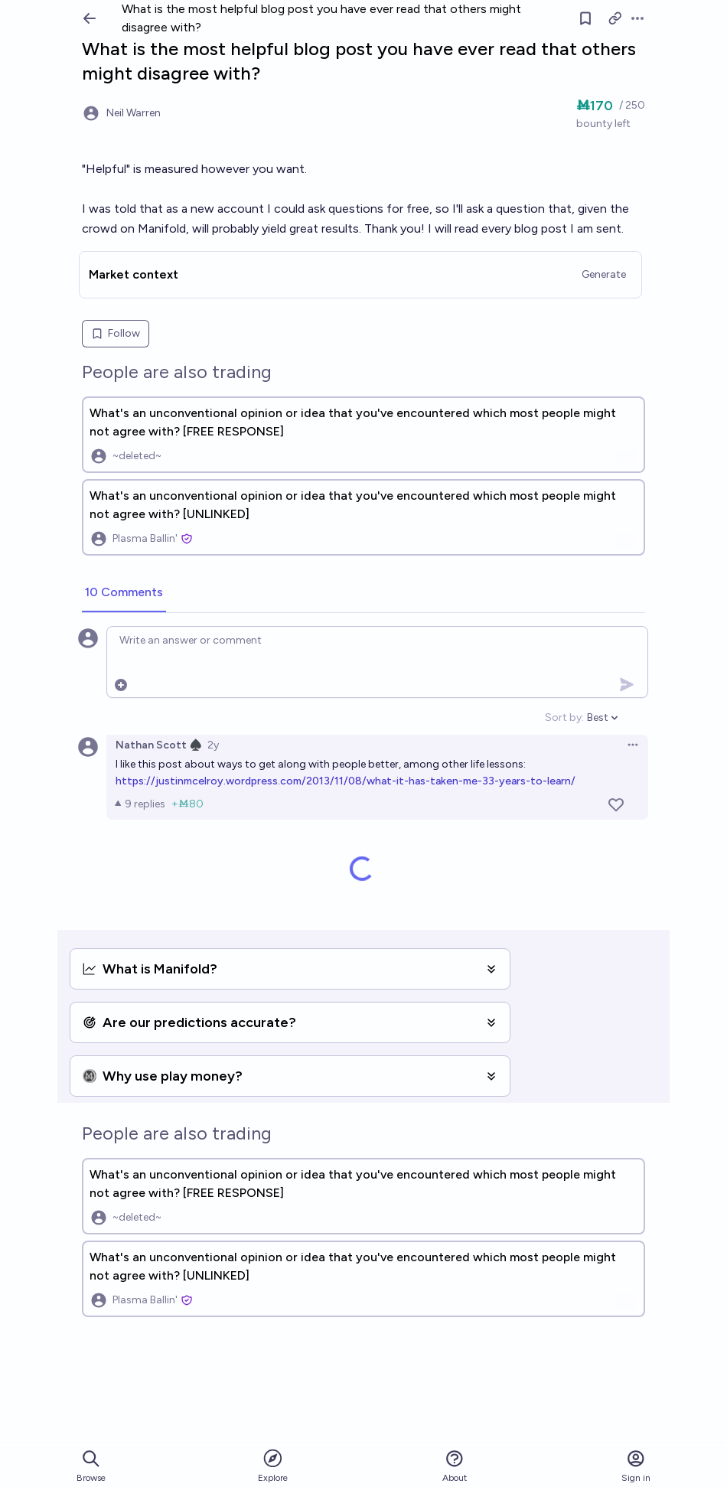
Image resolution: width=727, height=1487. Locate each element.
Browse (91, 1466)
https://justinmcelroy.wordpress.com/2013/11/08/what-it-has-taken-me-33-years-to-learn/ (345, 781)
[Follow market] (585, 18)
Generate (604, 274)
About (454, 1466)
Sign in (635, 1466)
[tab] (124, 593)
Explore (273, 1465)
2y (213, 745)
